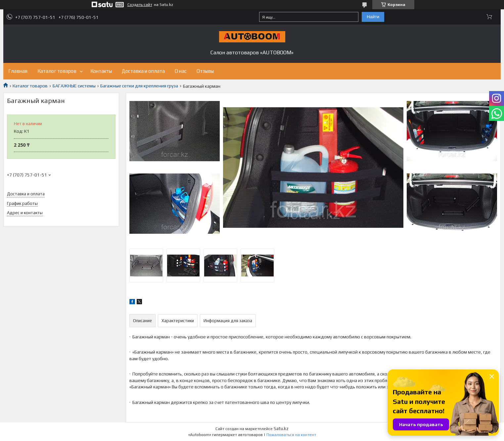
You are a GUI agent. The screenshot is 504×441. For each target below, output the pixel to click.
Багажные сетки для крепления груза (139, 85)
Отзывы (205, 71)
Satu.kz (281, 428)
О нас (181, 71)
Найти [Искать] (373, 16)
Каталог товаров (56, 71)
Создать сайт (139, 4)
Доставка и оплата (143, 71)
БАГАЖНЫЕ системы (74, 85)
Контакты (101, 71)
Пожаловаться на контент (291, 434)
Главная (17, 71)
